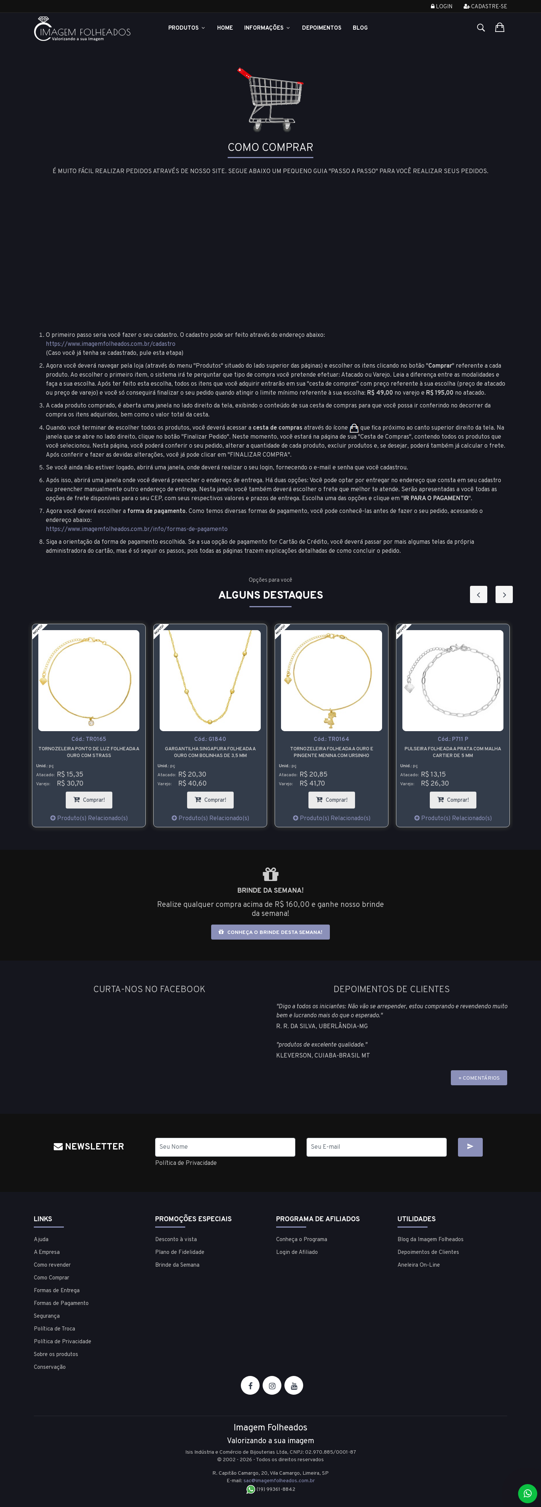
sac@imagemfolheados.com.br (279, 1481)
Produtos (187, 28)
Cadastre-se (485, 7)
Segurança (47, 1316)
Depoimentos (322, 28)
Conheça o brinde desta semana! (270, 932)
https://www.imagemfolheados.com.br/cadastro (110, 344)
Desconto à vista (176, 1239)
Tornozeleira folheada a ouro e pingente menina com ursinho (331, 752)
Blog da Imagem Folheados (430, 1239)
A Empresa (47, 1252)
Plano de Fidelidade (179, 1252)
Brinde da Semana (177, 1265)
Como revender (52, 1265)
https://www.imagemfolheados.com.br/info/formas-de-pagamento (137, 529)
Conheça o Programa (301, 1239)
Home (225, 28)
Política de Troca (54, 1329)
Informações (267, 28)
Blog (360, 28)
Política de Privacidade (186, 1163)
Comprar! (92, 798)
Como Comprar (51, 1278)
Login (441, 7)
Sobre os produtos (56, 1354)
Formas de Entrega (57, 1290)
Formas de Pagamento (61, 1303)
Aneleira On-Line (418, 1265)
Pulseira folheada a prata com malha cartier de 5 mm (453, 752)
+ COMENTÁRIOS (479, 1078)
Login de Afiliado (297, 1252)
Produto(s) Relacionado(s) (89, 818)
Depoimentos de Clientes (428, 1252)
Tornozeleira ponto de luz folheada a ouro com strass (88, 752)
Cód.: (88, 739)
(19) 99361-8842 (270, 1489)
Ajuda (41, 1239)
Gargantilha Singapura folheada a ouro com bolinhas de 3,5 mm (210, 752)
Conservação (50, 1367)
